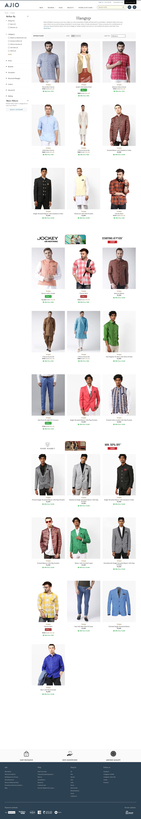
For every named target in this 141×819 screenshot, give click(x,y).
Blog (6, 788)
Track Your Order (42, 771)
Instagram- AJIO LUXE (109, 777)
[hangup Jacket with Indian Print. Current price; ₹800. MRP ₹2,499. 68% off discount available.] (83, 69)
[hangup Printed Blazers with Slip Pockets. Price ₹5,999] (48, 542)
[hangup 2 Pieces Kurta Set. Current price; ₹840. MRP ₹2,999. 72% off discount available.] (83, 130)
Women (73, 777)
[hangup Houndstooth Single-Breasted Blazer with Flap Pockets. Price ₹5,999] (119, 543)
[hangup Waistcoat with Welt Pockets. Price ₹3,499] (83, 193)
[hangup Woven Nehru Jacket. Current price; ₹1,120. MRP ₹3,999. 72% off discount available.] (48, 275)
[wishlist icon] (129, 7)
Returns (40, 777)
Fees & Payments (9, 780)
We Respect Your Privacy (11, 777)
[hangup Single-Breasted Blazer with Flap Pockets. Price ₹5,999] (83, 399)
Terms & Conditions (10, 774)
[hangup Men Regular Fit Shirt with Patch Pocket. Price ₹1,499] (119, 336)
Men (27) (13, 24)
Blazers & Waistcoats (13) (18, 38)
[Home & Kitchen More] (93, 7)
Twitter (105, 780)
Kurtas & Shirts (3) (16, 41)
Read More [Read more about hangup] (47, 28)
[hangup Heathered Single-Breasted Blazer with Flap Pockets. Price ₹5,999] (83, 480)
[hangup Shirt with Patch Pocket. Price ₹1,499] (48, 669)
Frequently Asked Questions (45, 774)
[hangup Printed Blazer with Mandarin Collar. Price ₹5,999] (119, 130)
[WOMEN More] (55, 7)
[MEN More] (44, 7)
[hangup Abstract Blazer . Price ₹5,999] (119, 273)
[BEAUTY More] (75, 7)
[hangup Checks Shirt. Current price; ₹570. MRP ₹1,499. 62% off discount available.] (119, 193)
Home (6, 13)
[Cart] (134, 7)
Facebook (106, 771)
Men (72, 774)
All (71, 771)
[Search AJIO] (112, 7)
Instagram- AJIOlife (108, 774)
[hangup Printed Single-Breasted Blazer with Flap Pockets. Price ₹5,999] (48, 479)
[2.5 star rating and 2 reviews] (83, 296)
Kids (72, 780)
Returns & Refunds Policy (12, 782)
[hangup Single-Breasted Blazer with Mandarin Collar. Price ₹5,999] (48, 193)
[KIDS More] (64, 7)
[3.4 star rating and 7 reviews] (48, 423)
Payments (40, 782)
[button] (18, 16)
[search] (125, 7)
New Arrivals (74, 788)
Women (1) (13, 27)
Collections (74, 796)
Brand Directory (75, 790)
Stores (72, 785)
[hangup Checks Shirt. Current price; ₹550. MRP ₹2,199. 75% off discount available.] (83, 275)
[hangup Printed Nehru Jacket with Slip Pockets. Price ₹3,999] (119, 399)
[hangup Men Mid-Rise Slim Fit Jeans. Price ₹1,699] (83, 606)
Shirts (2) (13, 51)
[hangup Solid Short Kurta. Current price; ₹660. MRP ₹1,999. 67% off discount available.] (48, 130)
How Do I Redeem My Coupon (46, 788)
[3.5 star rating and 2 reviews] (48, 296)
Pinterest (106, 782)
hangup (12, 13)
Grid (68, 36)
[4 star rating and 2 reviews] (83, 90)
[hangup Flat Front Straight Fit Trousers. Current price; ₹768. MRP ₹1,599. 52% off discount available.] (48, 402)
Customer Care (118, 2)
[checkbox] (17, 24)
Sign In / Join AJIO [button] (105, 2)
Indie (72, 782)
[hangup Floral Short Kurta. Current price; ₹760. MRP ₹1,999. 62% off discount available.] (48, 66)
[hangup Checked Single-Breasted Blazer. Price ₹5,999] (119, 606)
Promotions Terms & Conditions (13, 785)
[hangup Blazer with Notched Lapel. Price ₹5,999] (83, 542)
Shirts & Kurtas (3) (16, 44)
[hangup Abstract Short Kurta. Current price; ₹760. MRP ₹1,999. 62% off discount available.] (119, 66)
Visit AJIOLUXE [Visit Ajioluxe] (130, 2)
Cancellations (41, 780)
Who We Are (8, 771)
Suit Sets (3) (14, 47)
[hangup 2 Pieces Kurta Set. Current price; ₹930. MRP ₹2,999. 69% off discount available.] (48, 336)
